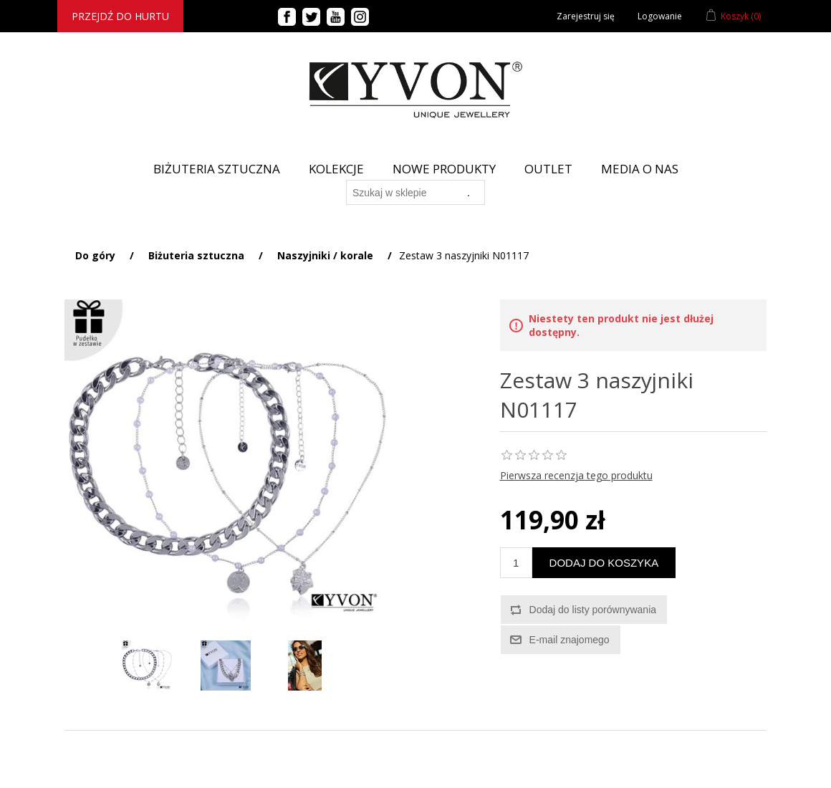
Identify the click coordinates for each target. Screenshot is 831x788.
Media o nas (639, 168)
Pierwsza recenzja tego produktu (576, 475)
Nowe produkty (444, 168)
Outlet (548, 168)
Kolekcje (336, 168)
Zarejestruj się (586, 16)
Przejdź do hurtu (120, 16)
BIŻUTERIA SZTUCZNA (216, 168)
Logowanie (660, 16)
